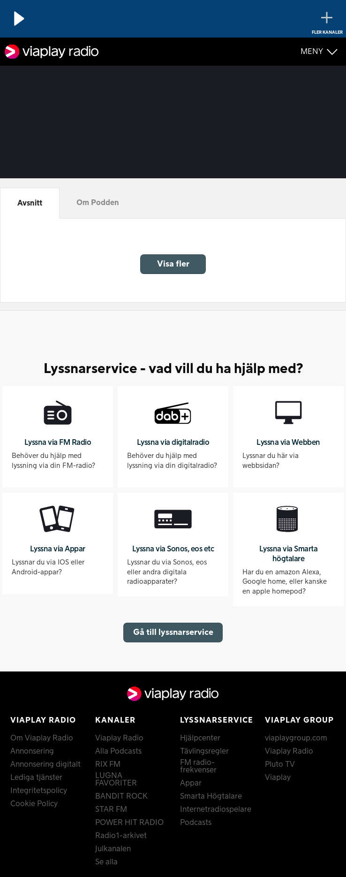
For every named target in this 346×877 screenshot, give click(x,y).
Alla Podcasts (118, 751)
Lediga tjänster (36, 777)
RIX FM (107, 764)
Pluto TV (280, 764)
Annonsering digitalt (45, 764)
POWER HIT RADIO (129, 822)
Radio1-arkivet (121, 835)
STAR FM (111, 809)
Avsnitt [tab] (29, 203)
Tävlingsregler (204, 751)
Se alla (106, 862)
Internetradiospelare (215, 809)
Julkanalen (113, 849)
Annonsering (32, 751)
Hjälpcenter (200, 738)
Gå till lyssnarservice (173, 632)
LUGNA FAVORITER (116, 779)
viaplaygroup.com (296, 738)
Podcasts (195, 822)
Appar (191, 783)
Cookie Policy (34, 804)
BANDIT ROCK (121, 796)
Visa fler (173, 264)
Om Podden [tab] (97, 202)
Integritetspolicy (38, 790)
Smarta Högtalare (211, 796)
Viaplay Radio (119, 738)
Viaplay (278, 777)
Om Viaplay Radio (41, 738)
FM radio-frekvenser (198, 766)
